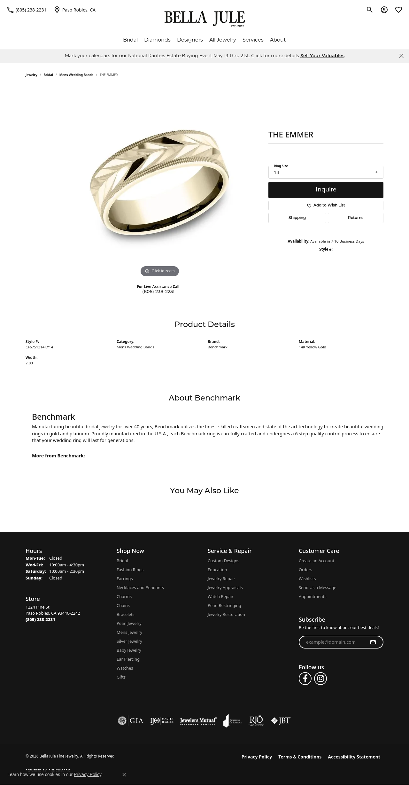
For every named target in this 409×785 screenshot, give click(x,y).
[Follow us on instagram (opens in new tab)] (320, 678)
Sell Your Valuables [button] (322, 56)
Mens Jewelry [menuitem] (129, 632)
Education (217, 569)
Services (253, 40)
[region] (160, 183)
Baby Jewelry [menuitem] (129, 650)
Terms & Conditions (299, 757)
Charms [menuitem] (124, 596)
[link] (26, 9)
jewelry (31, 75)
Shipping (297, 218)
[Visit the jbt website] (281, 721)
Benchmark (218, 347)
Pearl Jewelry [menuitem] (129, 623)
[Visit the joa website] (232, 721)
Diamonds (157, 40)
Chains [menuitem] (123, 605)
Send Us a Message (317, 587)
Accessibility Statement (354, 757)
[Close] (401, 56)
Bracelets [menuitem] (126, 614)
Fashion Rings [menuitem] (130, 569)
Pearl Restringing (224, 605)
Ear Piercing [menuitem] (128, 659)
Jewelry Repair (221, 578)
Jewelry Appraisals (225, 587)
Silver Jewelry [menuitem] (129, 641)
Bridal (130, 40)
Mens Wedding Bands (76, 75)
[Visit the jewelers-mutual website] (198, 721)
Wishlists (307, 578)
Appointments (312, 596)
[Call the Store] (40, 619)
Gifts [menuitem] (121, 677)
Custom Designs (223, 560)
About (278, 40)
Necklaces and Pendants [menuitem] (140, 587)
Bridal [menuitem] (122, 560)
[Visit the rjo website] (256, 721)
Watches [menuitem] (125, 668)
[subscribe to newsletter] (373, 642)
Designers (190, 40)
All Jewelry (222, 40)
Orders (305, 569)
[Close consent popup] (124, 775)
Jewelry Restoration (226, 614)
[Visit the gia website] (130, 721)
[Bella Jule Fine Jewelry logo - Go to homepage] (204, 19)
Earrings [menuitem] (125, 578)
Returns (355, 218)
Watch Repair (221, 596)
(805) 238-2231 (158, 292)
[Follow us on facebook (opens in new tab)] (305, 678)
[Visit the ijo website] (162, 721)
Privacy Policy (257, 757)
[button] (370, 9)
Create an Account (316, 560)
